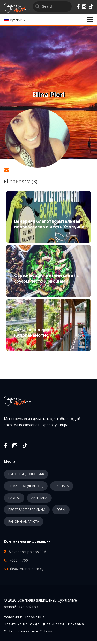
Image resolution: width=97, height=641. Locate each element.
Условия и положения (24, 616)
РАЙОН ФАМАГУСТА (23, 521)
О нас (9, 631)
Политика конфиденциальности (34, 624)
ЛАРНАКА (62, 486)
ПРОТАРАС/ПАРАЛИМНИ (26, 509)
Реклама (76, 624)
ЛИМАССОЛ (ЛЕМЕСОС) (25, 486)
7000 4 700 (18, 560)
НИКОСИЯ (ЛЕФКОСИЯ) (26, 474)
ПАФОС (14, 498)
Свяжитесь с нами (35, 631)
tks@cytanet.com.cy (26, 568)
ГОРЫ (61, 509)
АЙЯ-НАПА (39, 498)
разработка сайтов (21, 606)
